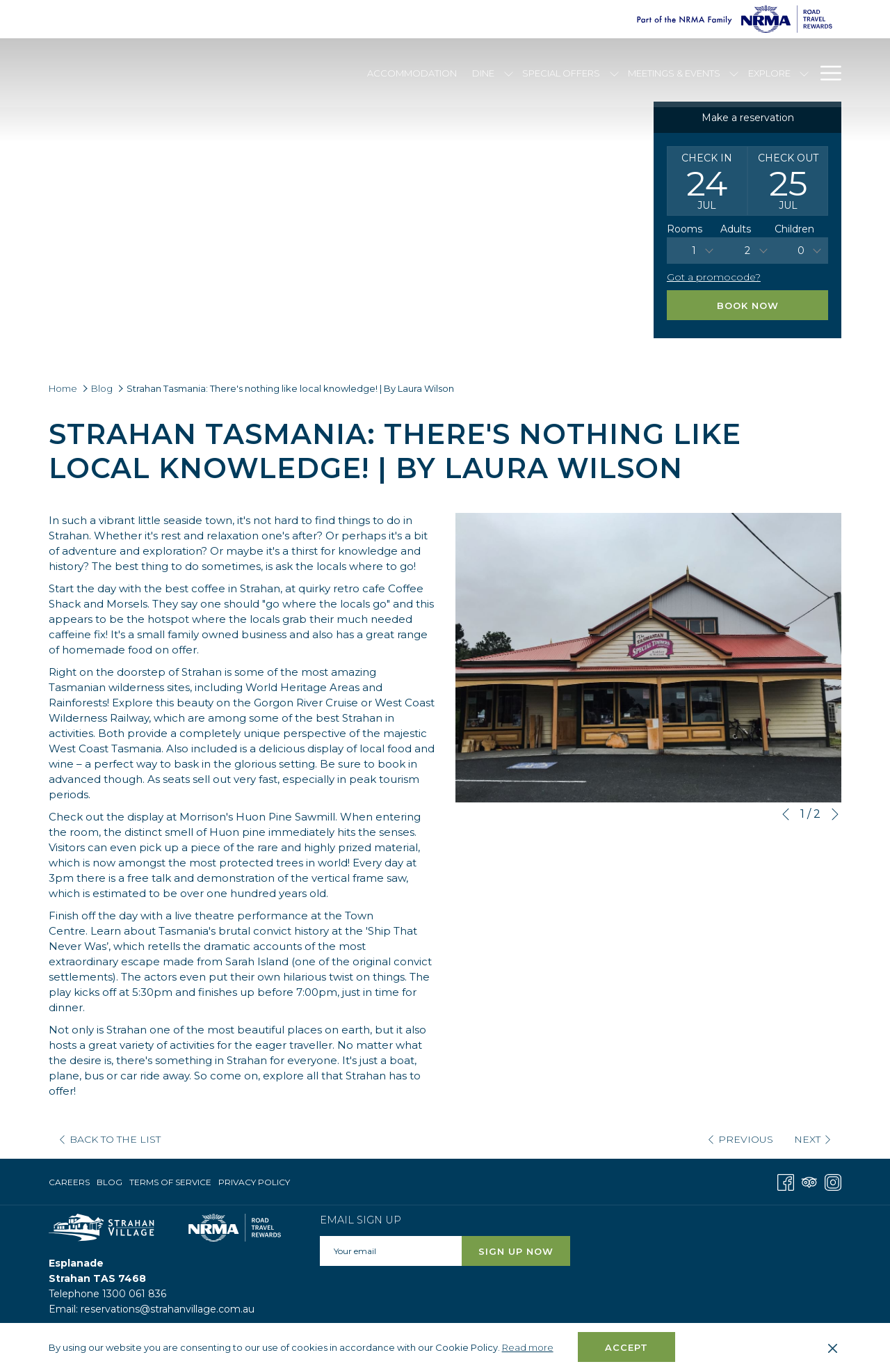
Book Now (748, 305)
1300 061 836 (134, 1293)
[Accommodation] (411, 73)
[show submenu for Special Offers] (614, 73)
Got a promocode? (714, 277)
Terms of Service (170, 1182)
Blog (102, 388)
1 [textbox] (694, 250)
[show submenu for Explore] (804, 73)
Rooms (684, 229)
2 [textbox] (747, 250)
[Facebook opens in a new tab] (785, 1181)
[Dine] (483, 73)
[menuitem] (71, 1182)
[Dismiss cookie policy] (832, 1347)
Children (794, 229)
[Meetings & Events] (674, 73)
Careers (69, 1182)
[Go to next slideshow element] (835, 814)
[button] (707, 181)
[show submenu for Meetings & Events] (734, 73)
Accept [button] (626, 1347)
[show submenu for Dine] (509, 73)
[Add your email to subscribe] (391, 1251)
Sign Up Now (515, 1251)
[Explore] (769, 73)
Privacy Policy (254, 1182)
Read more (529, 1348)
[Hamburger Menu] (825, 73)
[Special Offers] (561, 73)
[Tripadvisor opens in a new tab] (809, 1181)
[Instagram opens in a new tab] (833, 1181)
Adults (735, 229)
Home (63, 388)
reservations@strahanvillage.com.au (167, 1309)
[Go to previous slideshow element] (785, 814)
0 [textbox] (801, 250)
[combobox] (693, 250)
